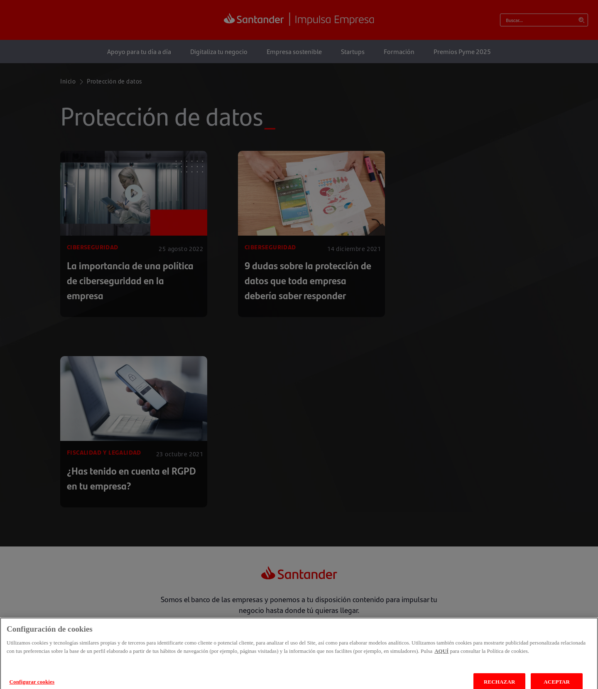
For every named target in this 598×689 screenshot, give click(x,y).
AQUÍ (441, 657)
